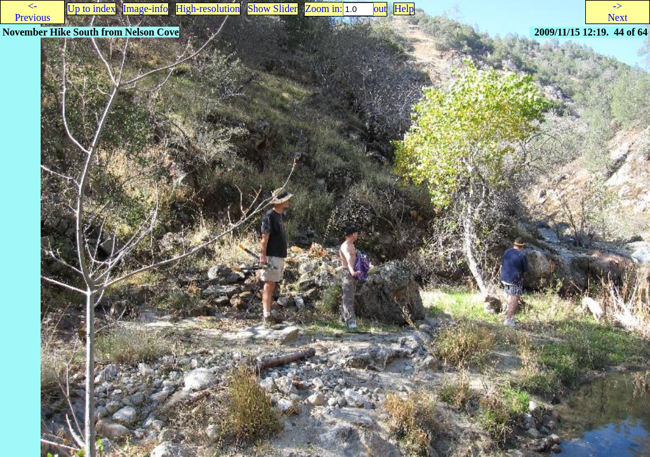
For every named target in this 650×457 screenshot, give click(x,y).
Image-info (145, 8)
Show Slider (273, 8)
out (380, 8)
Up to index (91, 8)
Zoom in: (323, 8)
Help (404, 8)
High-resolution (208, 8)
